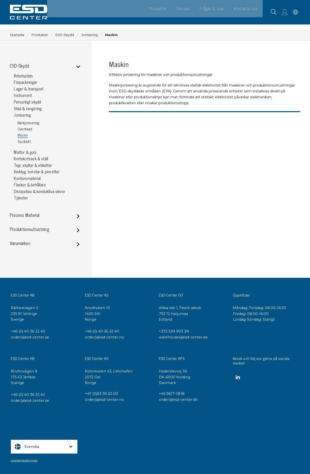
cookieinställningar (24, 460)
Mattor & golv (25, 152)
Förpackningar (25, 82)
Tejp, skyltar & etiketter (33, 165)
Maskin (23, 135)
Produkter (40, 34)
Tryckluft (24, 141)
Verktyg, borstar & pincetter (36, 172)
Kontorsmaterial (27, 178)
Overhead (25, 129)
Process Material (24, 215)
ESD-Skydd (64, 34)
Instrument (23, 95)
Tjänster (21, 198)
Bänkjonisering (28, 122)
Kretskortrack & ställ (31, 158)
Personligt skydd (27, 102)
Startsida (17, 34)
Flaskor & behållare (30, 185)
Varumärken (20, 244)
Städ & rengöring (28, 108)
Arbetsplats (23, 76)
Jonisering (89, 34)
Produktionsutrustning (29, 230)
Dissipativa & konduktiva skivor (39, 191)
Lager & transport (28, 89)
